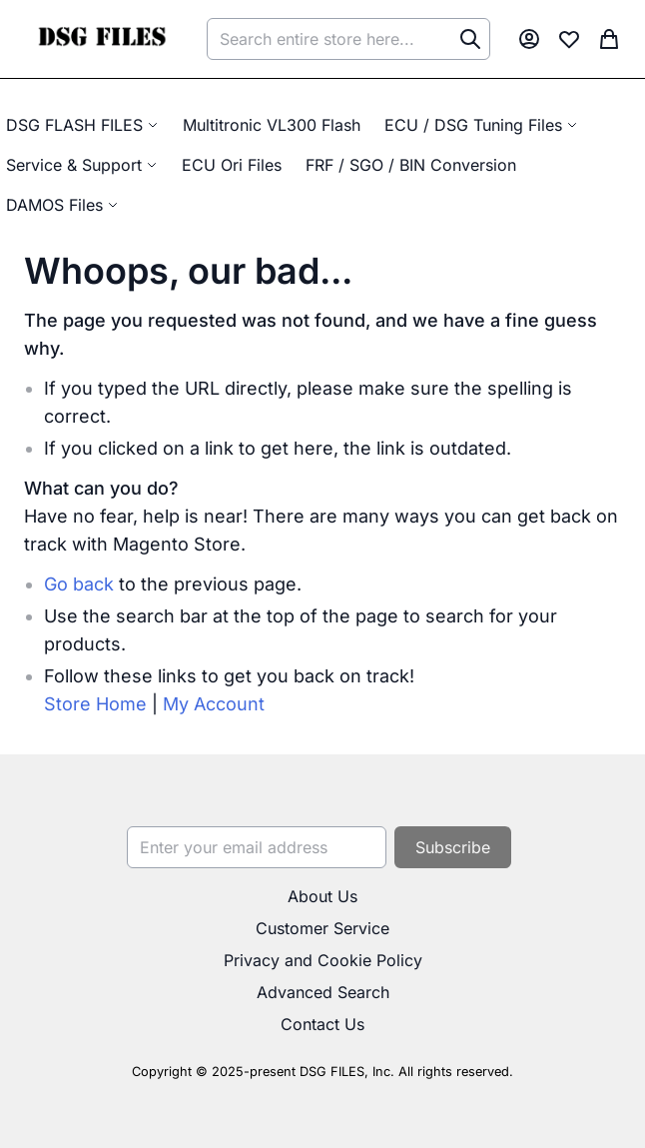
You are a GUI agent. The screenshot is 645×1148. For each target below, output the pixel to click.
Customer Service (322, 928)
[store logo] (101, 39)
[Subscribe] (452, 847)
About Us (322, 896)
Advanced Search (323, 992)
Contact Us (322, 1024)
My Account (214, 703)
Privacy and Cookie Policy (323, 960)
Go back (79, 584)
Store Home (95, 703)
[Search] (470, 39)
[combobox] (348, 39)
